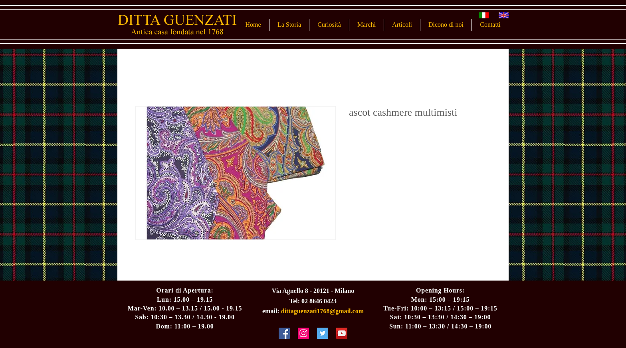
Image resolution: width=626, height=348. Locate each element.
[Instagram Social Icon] (303, 333)
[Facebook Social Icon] (284, 333)
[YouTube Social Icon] (341, 333)
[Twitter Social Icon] (322, 333)
